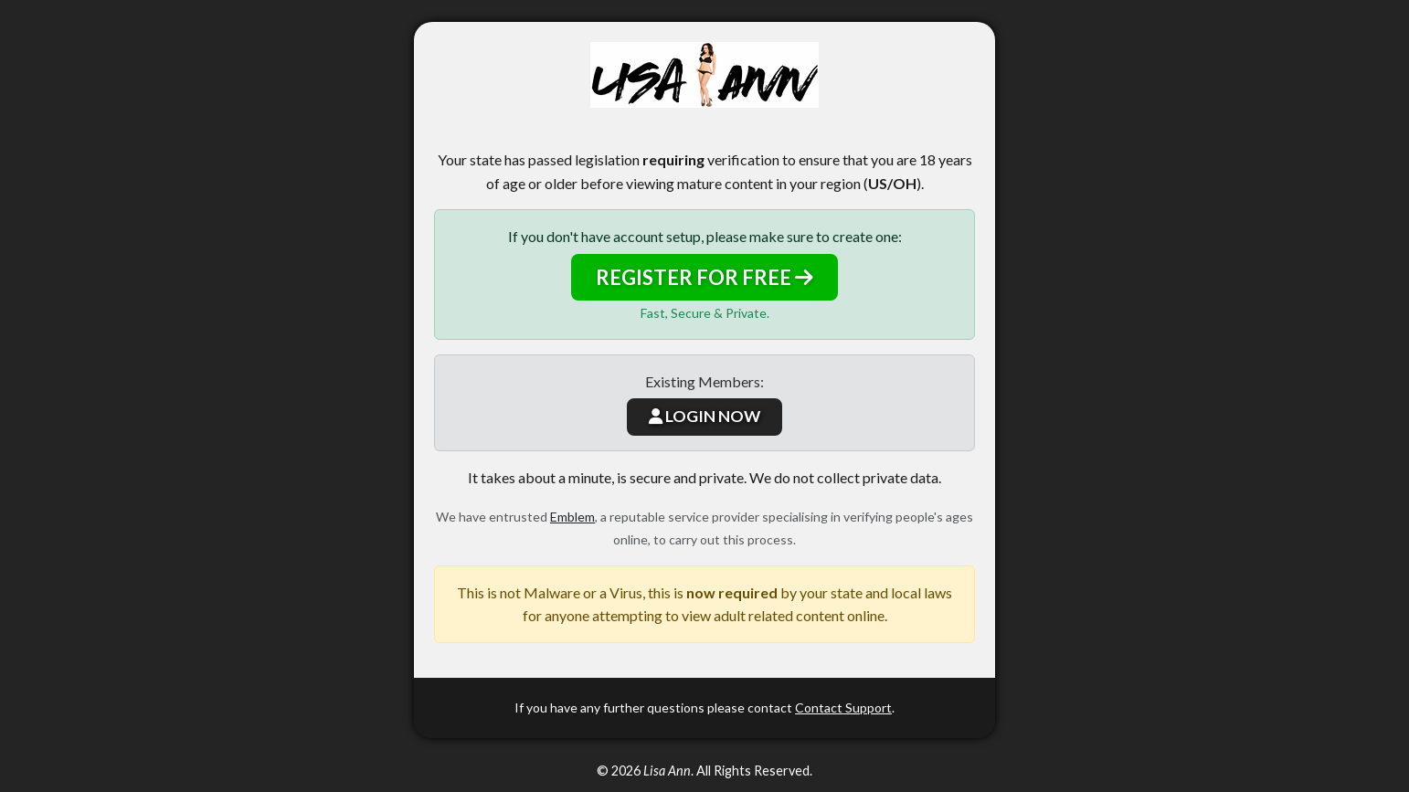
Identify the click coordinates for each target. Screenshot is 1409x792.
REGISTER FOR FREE (704, 277)
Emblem (572, 516)
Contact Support (843, 707)
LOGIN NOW (704, 416)
